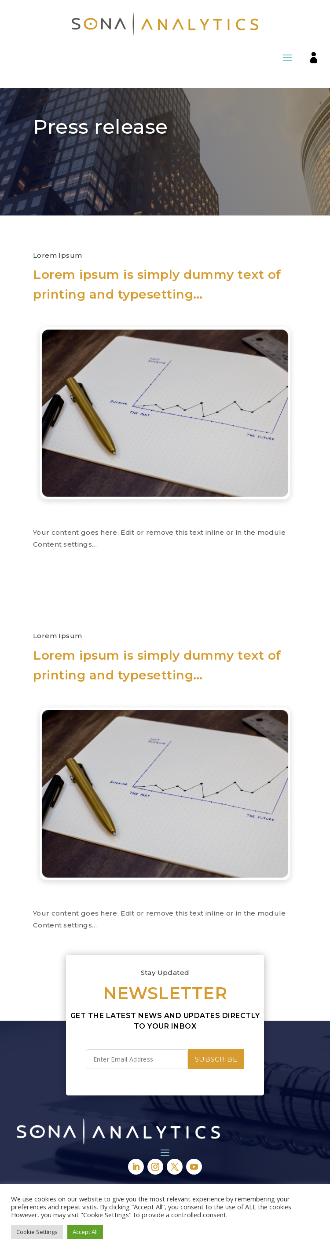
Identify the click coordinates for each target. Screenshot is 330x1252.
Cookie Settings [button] (37, 1232)
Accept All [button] (85, 1232)
